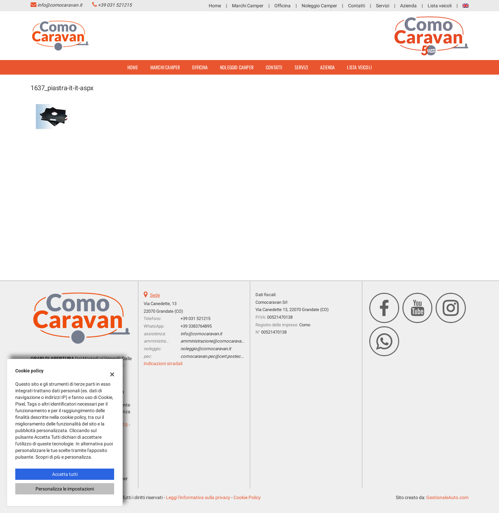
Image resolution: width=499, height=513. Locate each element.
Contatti (356, 5)
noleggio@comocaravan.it (205, 348)
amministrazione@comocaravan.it (213, 341)
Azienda (408, 5)
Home (215, 5)
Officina (282, 5)
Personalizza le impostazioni (65, 488)
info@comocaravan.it (59, 5)
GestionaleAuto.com (447, 497)
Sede (155, 295)
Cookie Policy (247, 497)
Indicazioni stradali (163, 363)
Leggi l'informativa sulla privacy (198, 497)
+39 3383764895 (196, 326)
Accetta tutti (65, 474)
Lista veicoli (440, 5)
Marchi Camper (247, 5)
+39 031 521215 (115, 5)
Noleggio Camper (319, 5)
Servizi (382, 5)
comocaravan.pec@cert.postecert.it (214, 356)
